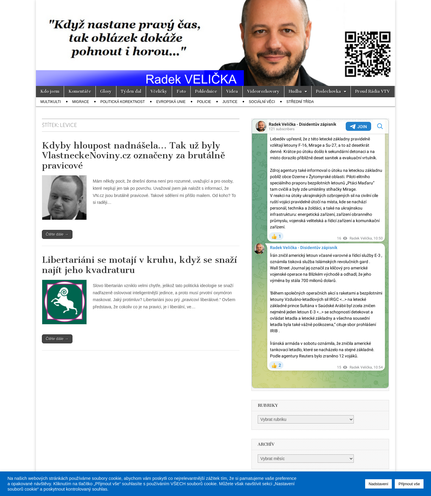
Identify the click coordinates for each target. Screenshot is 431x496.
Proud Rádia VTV (372, 91)
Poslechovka (328, 91)
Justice (229, 102)
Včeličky (159, 91)
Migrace (80, 102)
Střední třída (300, 102)
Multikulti (50, 102)
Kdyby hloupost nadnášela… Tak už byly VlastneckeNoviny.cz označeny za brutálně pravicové (133, 155)
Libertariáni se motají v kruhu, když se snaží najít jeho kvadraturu (139, 264)
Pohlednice (206, 91)
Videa (232, 91)
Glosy (106, 91)
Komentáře (80, 91)
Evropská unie (171, 102)
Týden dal (131, 91)
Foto (181, 91)
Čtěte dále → (57, 234)
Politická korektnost (122, 102)
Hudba (295, 91)
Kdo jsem (49, 91)
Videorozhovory (263, 91)
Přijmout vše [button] (409, 484)
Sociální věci (262, 102)
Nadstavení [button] (378, 484)
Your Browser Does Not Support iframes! (320, 253)
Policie (204, 102)
